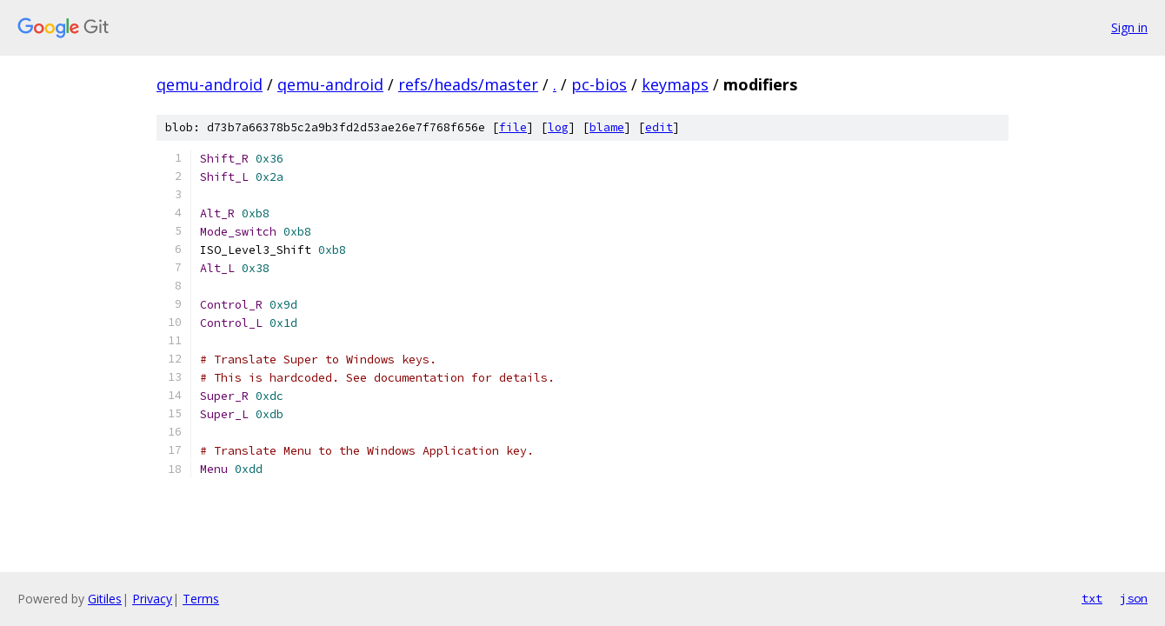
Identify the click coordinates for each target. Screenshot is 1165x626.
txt (1092, 598)
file (513, 127)
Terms (201, 598)
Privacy (152, 598)
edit (659, 127)
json (1134, 598)
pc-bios (599, 84)
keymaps (675, 84)
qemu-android (209, 84)
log (558, 127)
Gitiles (105, 598)
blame (606, 127)
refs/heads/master (468, 84)
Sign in (1129, 27)
